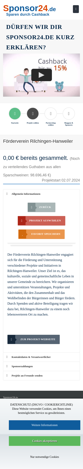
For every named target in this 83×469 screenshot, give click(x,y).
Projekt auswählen (39, 220)
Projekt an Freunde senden (24, 375)
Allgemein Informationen (23, 193)
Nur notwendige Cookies (44, 456)
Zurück (39, 207)
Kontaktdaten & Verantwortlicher (28, 357)
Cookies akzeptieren (44, 441)
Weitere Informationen (45, 425)
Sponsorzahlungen (19, 366)
